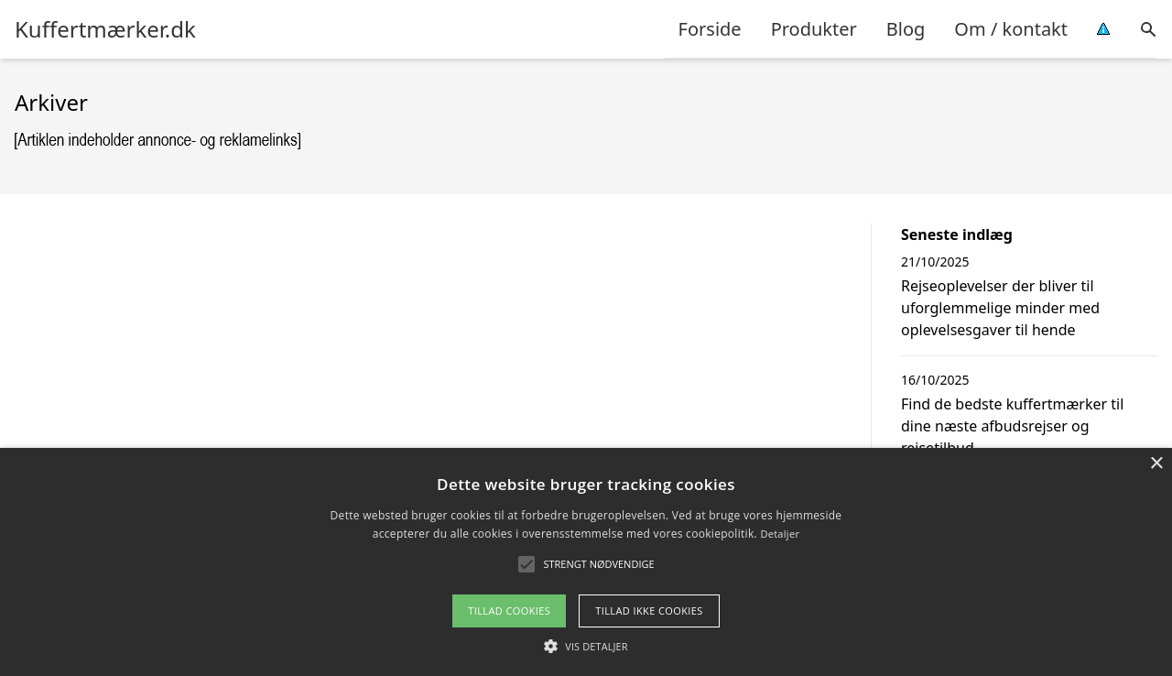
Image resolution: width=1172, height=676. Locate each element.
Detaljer (779, 533)
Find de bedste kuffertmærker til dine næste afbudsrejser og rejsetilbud (1012, 426)
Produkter (814, 28)
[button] (585, 646)
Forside (710, 28)
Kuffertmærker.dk (105, 29)
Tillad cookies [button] (509, 610)
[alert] (586, 562)
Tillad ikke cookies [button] (649, 610)
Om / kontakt (1011, 28)
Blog (906, 28)
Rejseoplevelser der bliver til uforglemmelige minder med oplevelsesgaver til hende (1000, 308)
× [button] (1156, 464)
